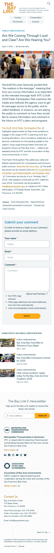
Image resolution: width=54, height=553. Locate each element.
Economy (35, 22)
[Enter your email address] (19, 415)
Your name (10, 238)
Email (7, 251)
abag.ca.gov (12, 485)
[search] (49, 3)
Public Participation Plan (20, 202)
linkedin (5, 455)
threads (21, 455)
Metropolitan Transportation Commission (17, 205)
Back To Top (42, 532)
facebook (9, 455)
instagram (13, 455)
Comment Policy (10, 546)
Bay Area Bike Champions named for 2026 (33, 359)
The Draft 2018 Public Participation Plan (23, 128)
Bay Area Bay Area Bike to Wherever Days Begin (30, 344)
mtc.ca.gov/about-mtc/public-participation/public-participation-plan (27, 173)
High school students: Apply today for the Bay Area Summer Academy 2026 (32, 375)
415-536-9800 (26, 516)
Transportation (35, 17)
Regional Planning (37, 202)
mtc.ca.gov (11, 449)
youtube (17, 455)
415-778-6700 (28, 510)
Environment (18, 22)
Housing (17, 17)
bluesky (25, 455)
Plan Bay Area (39, 205)
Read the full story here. (29, 166)
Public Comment (9, 209)
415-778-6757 (30, 513)
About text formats (35, 293)
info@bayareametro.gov (13, 186)
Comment (10, 264)
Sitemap (21, 546)
